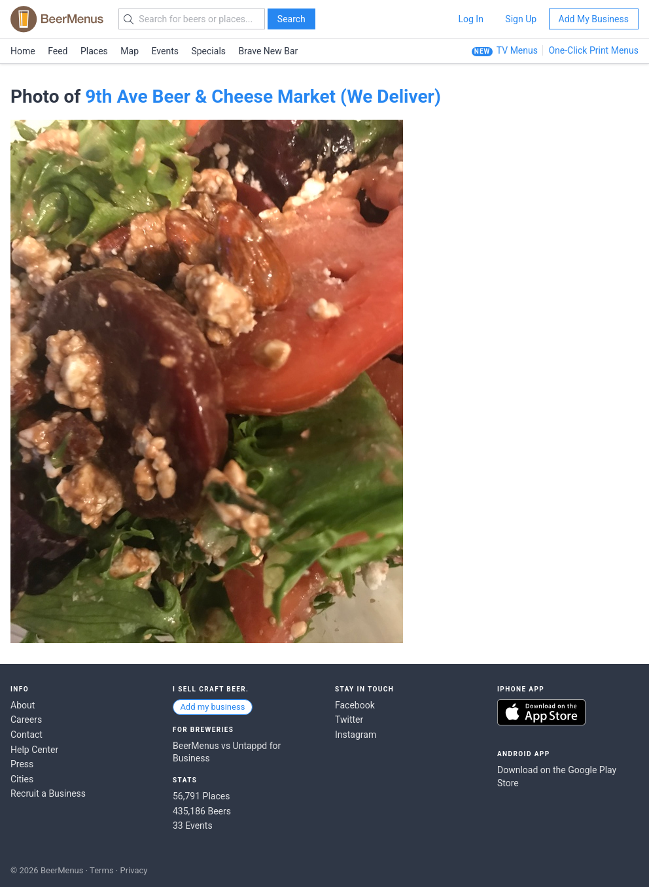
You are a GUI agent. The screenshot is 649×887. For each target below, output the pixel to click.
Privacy (133, 870)
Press (21, 764)
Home (22, 51)
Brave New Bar (268, 51)
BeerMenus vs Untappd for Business (227, 752)
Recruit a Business (48, 793)
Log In (470, 19)
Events (165, 51)
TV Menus (517, 50)
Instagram (355, 734)
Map (129, 51)
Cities (21, 779)
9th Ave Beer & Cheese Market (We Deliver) (263, 96)
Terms (102, 870)
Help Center (34, 749)
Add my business (212, 707)
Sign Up (520, 19)
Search (291, 19)
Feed (57, 51)
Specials (208, 51)
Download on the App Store (541, 712)
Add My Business (594, 19)
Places (94, 51)
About (22, 705)
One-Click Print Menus (593, 50)
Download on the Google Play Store (556, 776)
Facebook (355, 705)
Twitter (349, 719)
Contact (26, 734)
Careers (26, 719)
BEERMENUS (56, 19)
